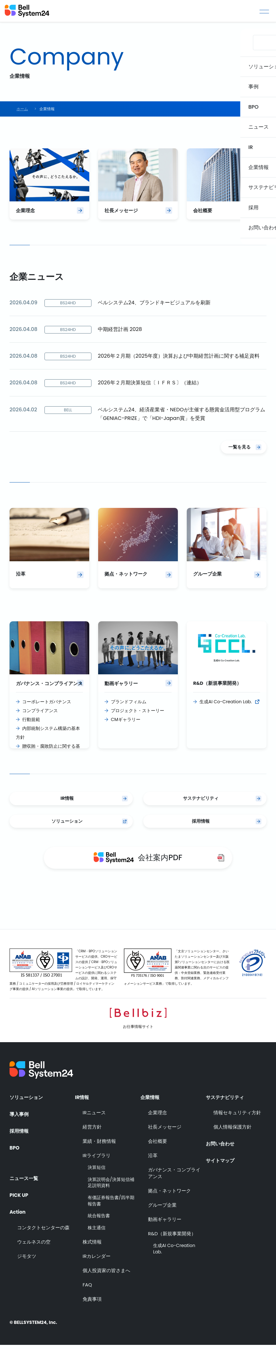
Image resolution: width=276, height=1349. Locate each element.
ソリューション (67, 825)
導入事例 (20, 1116)
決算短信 (96, 1172)
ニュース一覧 (25, 1177)
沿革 (153, 1159)
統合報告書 (99, 1220)
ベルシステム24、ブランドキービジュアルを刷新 (154, 304)
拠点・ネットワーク (169, 1194)
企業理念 (157, 1116)
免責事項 (92, 1303)
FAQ (87, 1289)
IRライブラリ (97, 1159)
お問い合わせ (221, 1145)
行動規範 (31, 723)
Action (18, 1212)
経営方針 (92, 1131)
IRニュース (94, 1116)
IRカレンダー (97, 1260)
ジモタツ (26, 1258)
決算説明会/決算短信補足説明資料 (111, 1187)
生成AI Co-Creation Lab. (225, 705)
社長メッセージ (164, 1131)
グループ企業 (162, 1209)
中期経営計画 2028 (120, 331)
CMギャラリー (125, 723)
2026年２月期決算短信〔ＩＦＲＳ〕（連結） (150, 384)
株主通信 (96, 1232)
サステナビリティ (201, 802)
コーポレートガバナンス (46, 705)
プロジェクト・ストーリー (137, 714)
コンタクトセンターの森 (43, 1229)
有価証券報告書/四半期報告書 (111, 1205)
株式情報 (92, 1246)
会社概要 (157, 1145)
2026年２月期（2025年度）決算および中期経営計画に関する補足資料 (178, 357)
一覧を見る (239, 449)
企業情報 (150, 1099)
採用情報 (201, 825)
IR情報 (67, 802)
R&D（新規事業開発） (172, 1237)
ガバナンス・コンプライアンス (174, 1177)
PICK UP (20, 1194)
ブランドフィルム (128, 705)
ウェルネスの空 (33, 1243)
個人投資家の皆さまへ (106, 1274)
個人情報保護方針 (232, 1131)
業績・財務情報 (99, 1145)
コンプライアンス (40, 714)
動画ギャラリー (164, 1223)
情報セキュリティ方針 (237, 1116)
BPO (15, 1151)
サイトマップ (221, 1162)
